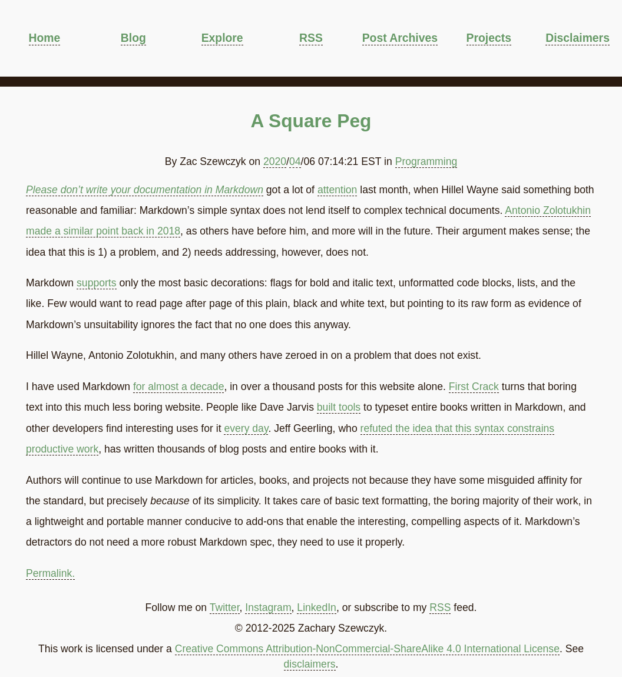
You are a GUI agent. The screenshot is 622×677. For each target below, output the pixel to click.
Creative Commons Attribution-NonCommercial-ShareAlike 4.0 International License (367, 649)
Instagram (268, 607)
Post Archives (400, 37)
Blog (133, 37)
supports (96, 283)
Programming (426, 161)
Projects (488, 37)
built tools (338, 407)
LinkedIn (316, 607)
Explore (222, 37)
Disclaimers (577, 37)
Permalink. (50, 573)
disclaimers (310, 664)
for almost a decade (178, 386)
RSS (311, 37)
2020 (274, 161)
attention (337, 190)
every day (246, 428)
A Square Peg (311, 120)
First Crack (474, 386)
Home (45, 37)
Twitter (225, 607)
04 (295, 161)
